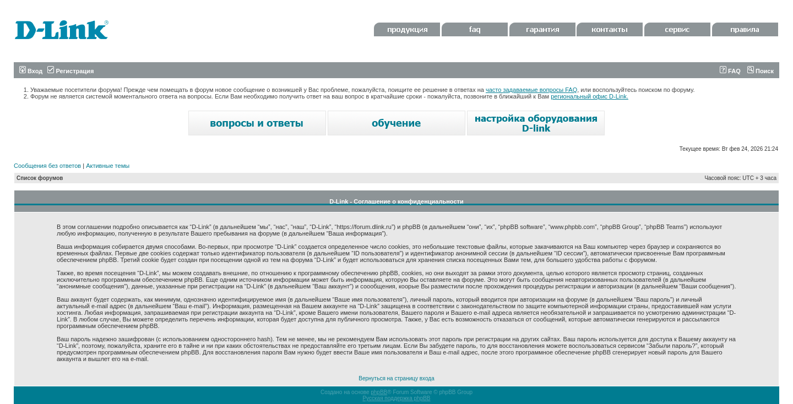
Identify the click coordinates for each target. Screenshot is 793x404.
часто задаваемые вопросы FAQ (531, 89)
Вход (30, 71)
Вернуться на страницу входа (396, 378)
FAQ (730, 71)
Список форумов (40, 178)
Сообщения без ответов (47, 165)
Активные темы (107, 165)
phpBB (379, 392)
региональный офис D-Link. (589, 96)
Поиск (760, 71)
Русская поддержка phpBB (396, 398)
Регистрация (70, 71)
